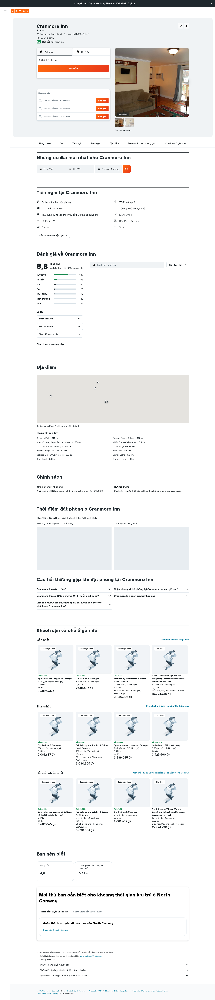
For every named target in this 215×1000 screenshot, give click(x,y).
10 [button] (88, 86)
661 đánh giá (57, 41)
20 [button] (59, 101)
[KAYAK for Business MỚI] (5, 54)
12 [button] (103, 86)
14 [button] (67, 93)
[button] (211, 3)
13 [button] (60, 93)
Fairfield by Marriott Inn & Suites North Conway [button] (130, 680)
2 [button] (81, 79)
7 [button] (66, 86)
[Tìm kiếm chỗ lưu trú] (5, 27)
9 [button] (81, 86)
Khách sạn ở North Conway (55, 930)
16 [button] (81, 93)
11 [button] (95, 86)
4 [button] (95, 79)
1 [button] (73, 79)
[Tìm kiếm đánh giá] (129, 265)
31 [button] (88, 108)
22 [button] (74, 101)
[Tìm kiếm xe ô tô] (5, 33)
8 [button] (74, 86)
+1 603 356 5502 (45, 37)
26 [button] (102, 101)
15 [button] (74, 93)
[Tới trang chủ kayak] (20, 11)
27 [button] (59, 108)
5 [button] (102, 79)
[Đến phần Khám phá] (5, 41)
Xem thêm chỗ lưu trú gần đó (175, 639)
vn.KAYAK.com (42, 991)
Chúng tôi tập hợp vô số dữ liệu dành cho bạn (114, 970)
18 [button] (95, 93)
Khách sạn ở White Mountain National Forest (150, 991)
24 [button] (88, 101)
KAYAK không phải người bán (114, 965)
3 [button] (88, 79)
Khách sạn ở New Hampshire (116, 991)
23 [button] (81, 101)
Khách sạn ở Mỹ (95, 991)
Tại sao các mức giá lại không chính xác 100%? (114, 975)
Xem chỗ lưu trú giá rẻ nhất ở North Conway (167, 706)
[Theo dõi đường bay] (5, 48)
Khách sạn (56, 991)
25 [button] (95, 101)
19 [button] (103, 93)
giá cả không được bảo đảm (91, 956)
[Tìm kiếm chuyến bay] (5, 20)
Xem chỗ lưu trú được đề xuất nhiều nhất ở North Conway (161, 772)
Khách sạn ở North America (74, 991)
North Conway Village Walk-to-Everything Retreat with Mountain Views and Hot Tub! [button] (168, 678)
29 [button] (74, 108)
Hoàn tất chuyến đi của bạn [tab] (54, 911)
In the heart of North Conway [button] (166, 745)
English (131, 3)
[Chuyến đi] (5, 62)
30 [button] (81, 108)
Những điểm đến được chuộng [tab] (88, 911)
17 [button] (88, 93)
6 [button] (59, 86)
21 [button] (67, 101)
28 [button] (66, 108)
